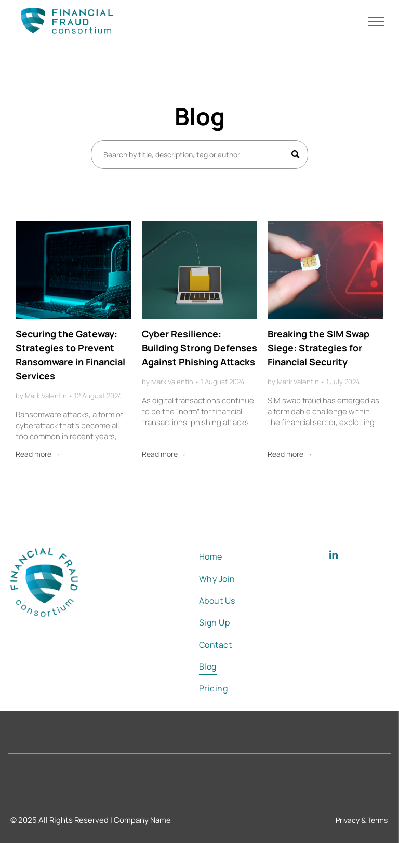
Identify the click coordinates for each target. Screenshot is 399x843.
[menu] (376, 21)
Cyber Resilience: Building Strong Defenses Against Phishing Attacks (199, 348)
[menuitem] (232, 556)
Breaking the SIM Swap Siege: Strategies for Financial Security (318, 348)
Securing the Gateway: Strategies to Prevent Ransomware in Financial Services (70, 355)
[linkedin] (333, 556)
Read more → (38, 454)
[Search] (199, 154)
